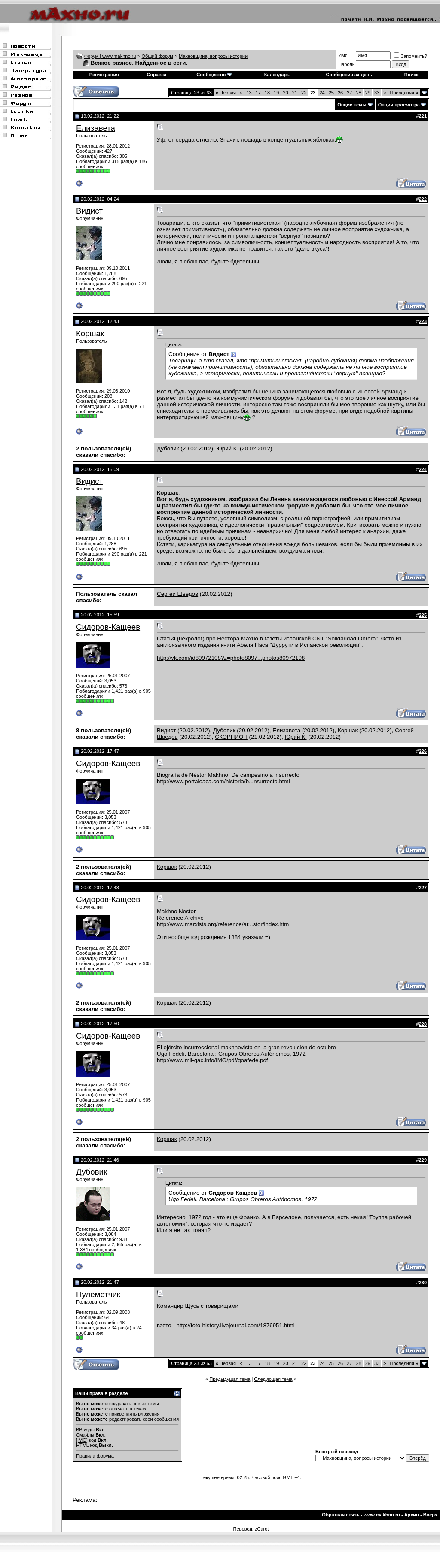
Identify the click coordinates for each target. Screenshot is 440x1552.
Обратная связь (340, 1514)
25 (331, 92)
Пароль (346, 64)
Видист (89, 210)
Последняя (404, 92)
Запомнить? (410, 56)
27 (349, 92)
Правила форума (95, 1455)
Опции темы (351, 104)
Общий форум (157, 56)
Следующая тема (273, 1379)
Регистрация (104, 74)
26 (340, 92)
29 (367, 92)
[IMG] (82, 1440)
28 (358, 92)
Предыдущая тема (229, 1379)
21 (294, 92)
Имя (342, 55)
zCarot (262, 1528)
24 (321, 92)
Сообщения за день (349, 74)
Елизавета (95, 128)
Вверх (430, 1514)
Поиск (411, 74)
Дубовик (168, 448)
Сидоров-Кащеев (108, 626)
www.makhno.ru (382, 1514)
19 (276, 92)
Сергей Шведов (177, 594)
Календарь (277, 74)
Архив (411, 1514)
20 (285, 92)
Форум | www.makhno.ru (110, 56)
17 (258, 92)
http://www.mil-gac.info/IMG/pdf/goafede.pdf (212, 1060)
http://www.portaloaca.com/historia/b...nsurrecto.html (223, 781)
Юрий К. (227, 448)
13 (248, 92)
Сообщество (214, 74)
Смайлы (85, 1434)
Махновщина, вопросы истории (213, 56)
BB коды (85, 1429)
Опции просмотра (399, 104)
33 (376, 92)
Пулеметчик (98, 1294)
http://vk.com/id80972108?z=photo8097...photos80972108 (231, 658)
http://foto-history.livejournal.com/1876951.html (235, 1325)
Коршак (90, 333)
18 (267, 92)
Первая (226, 92)
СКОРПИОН (231, 737)
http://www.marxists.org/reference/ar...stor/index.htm (223, 924)
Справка (156, 74)
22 (303, 92)
